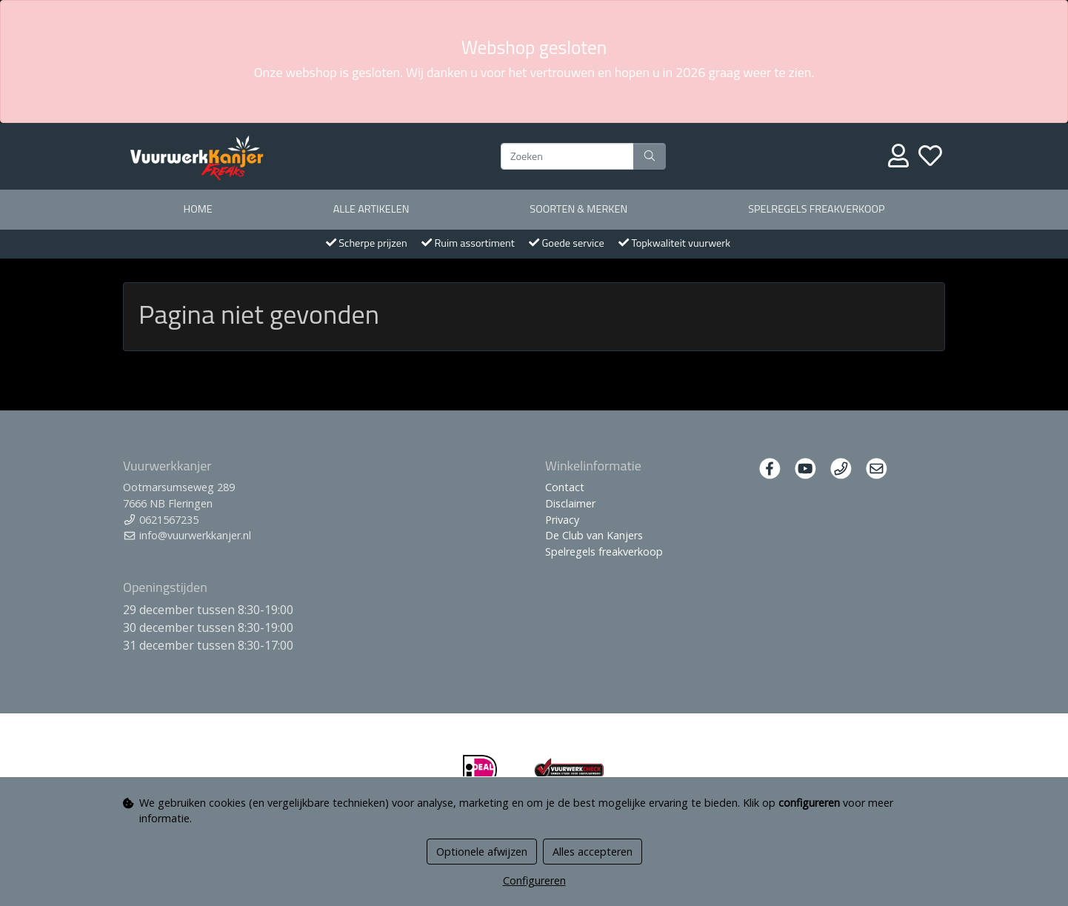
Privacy (562, 520)
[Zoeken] (567, 156)
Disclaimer (570, 503)
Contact (564, 487)
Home (197, 209)
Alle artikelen (371, 209)
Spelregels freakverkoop (816, 209)
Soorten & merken (578, 209)
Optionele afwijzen (481, 852)
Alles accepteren (593, 852)
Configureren (534, 880)
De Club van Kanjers (594, 535)
